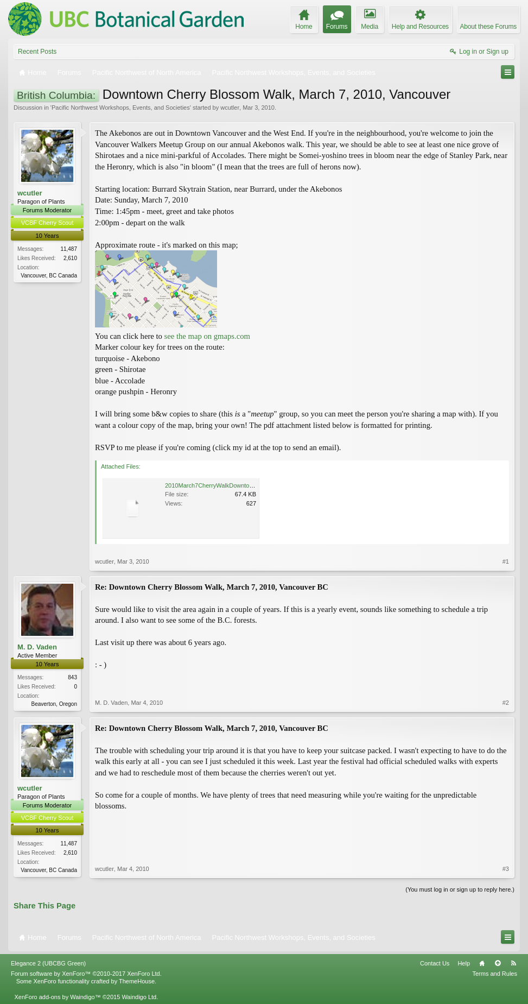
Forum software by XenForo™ (86, 973)
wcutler (229, 107)
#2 (505, 702)
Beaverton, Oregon (54, 704)
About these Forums (488, 26)
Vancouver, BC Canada (49, 276)
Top (497, 963)
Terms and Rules (494, 973)
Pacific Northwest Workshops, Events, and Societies (121, 107)
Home (482, 963)
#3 (505, 869)
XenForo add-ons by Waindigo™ (57, 997)
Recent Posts (37, 51)
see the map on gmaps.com (207, 336)
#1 (505, 561)
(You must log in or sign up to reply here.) (459, 889)
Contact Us (434, 963)
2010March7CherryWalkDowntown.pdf (216, 485)
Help (463, 963)
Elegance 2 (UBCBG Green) (48, 963)
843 (72, 677)
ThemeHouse (137, 981)
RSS (513, 963)
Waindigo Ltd (139, 997)
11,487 (68, 249)
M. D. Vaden (37, 647)
